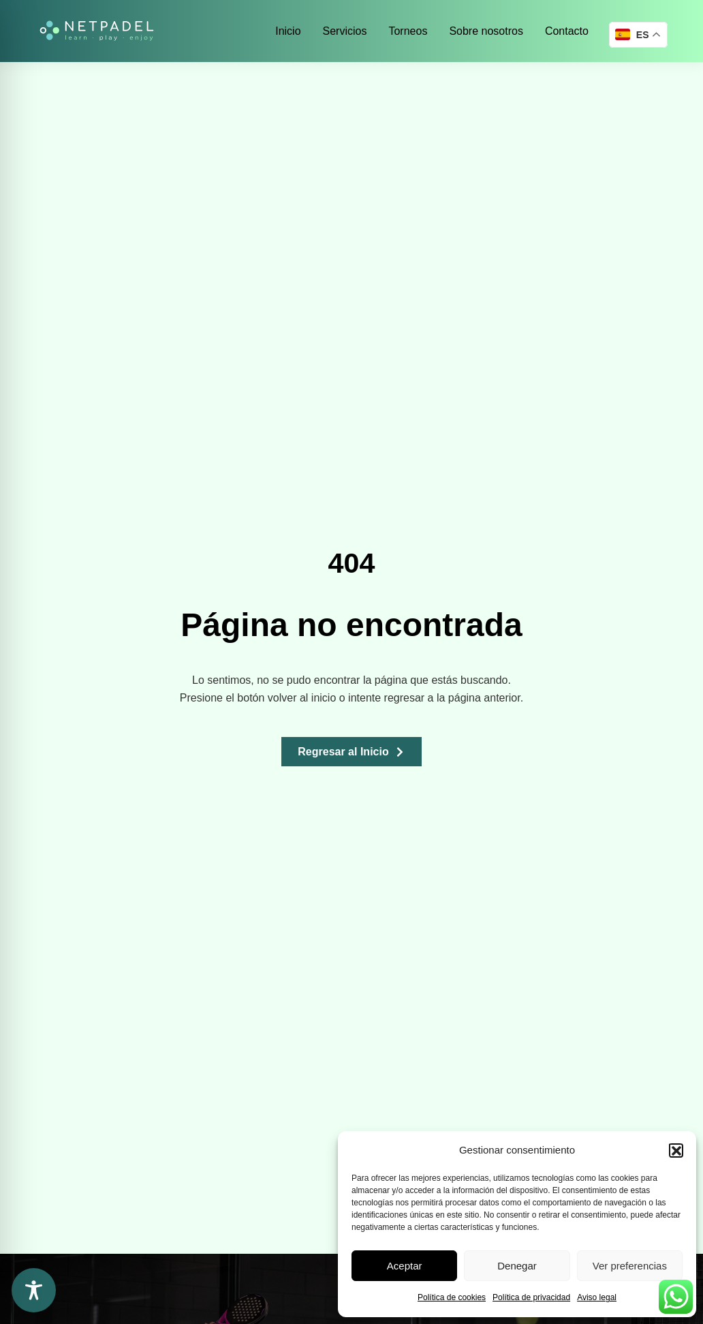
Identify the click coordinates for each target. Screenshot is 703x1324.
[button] (676, 1150)
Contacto (567, 31)
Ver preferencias (630, 1266)
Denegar (517, 1266)
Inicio (287, 31)
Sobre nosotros (486, 31)
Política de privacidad (531, 1297)
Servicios (345, 31)
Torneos (407, 31)
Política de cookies (452, 1297)
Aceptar (404, 1266)
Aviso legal (596, 1297)
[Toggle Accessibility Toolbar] (33, 1290)
